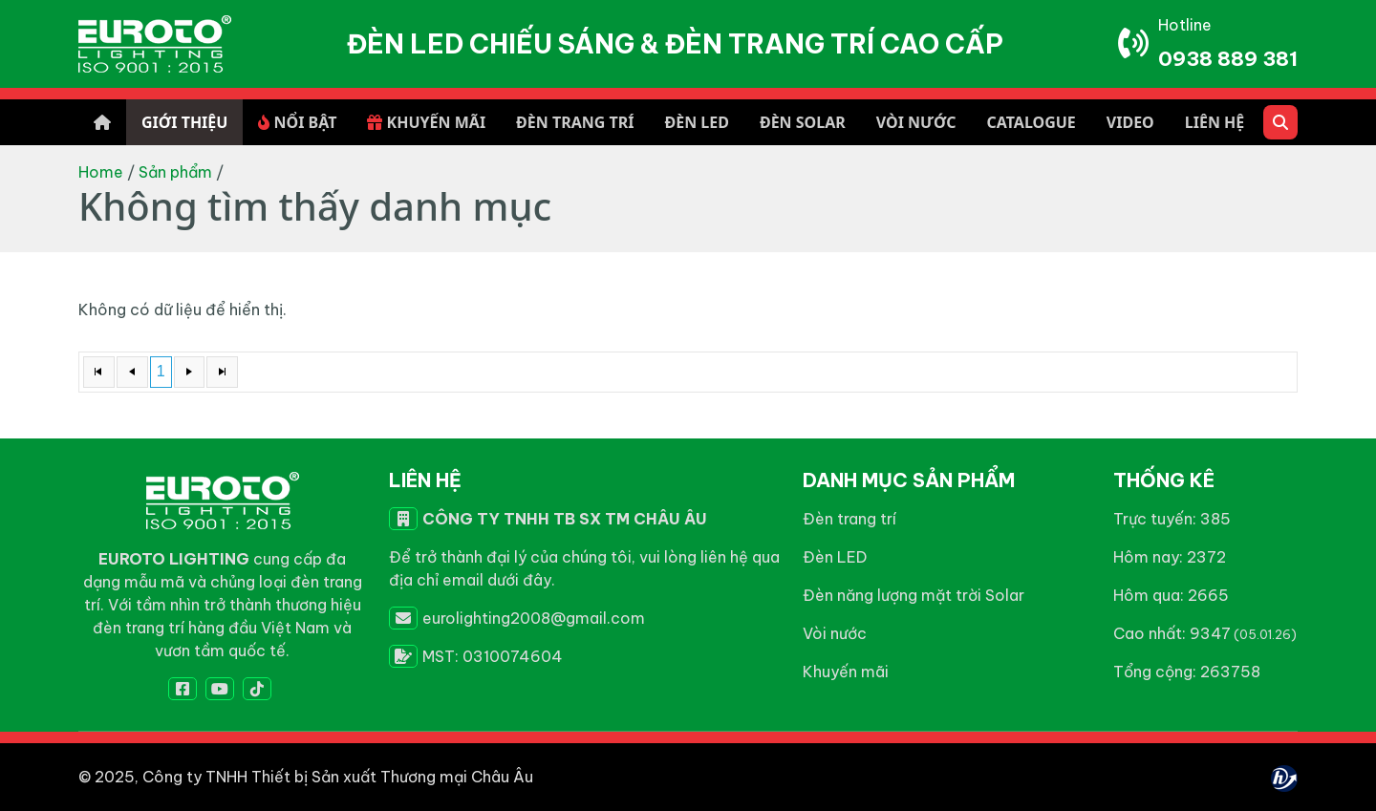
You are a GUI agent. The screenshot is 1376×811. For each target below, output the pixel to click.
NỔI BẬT (297, 122)
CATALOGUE (1030, 122)
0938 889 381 (1228, 59)
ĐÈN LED (696, 122)
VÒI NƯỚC (916, 122)
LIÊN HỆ (1215, 122)
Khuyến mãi (846, 671)
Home (100, 171)
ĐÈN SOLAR (803, 122)
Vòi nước (835, 633)
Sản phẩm (175, 171)
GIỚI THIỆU (184, 122)
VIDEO (1130, 122)
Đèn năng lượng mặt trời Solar (913, 595)
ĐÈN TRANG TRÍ (575, 122)
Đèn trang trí (849, 518)
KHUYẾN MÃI (426, 122)
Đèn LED (835, 556)
